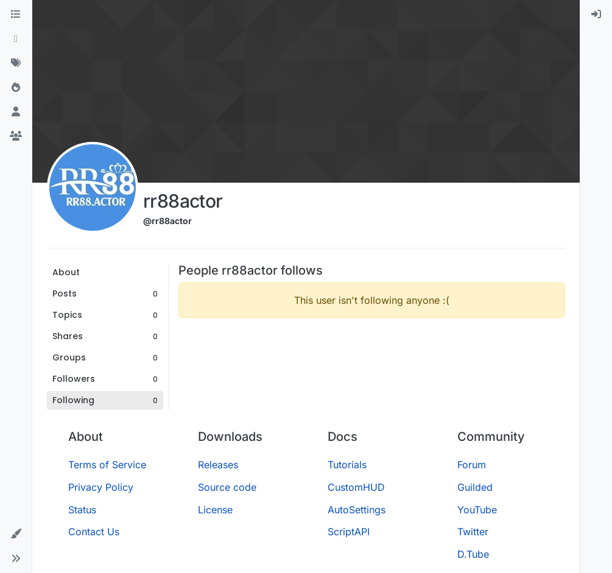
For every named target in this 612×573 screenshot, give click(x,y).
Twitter (472, 532)
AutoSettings (356, 510)
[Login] (596, 14)
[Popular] (16, 87)
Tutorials (347, 465)
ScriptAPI (349, 532)
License (215, 510)
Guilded (475, 487)
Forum (471, 465)
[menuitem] (596, 14)
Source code (227, 487)
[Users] (16, 112)
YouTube (477, 510)
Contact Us (93, 532)
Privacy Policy (100, 487)
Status (82, 510)
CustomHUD (356, 487)
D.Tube (473, 554)
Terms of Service (107, 465)
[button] (16, 534)
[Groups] (16, 136)
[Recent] (16, 39)
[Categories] (16, 14)
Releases (218, 465)
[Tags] (16, 63)
